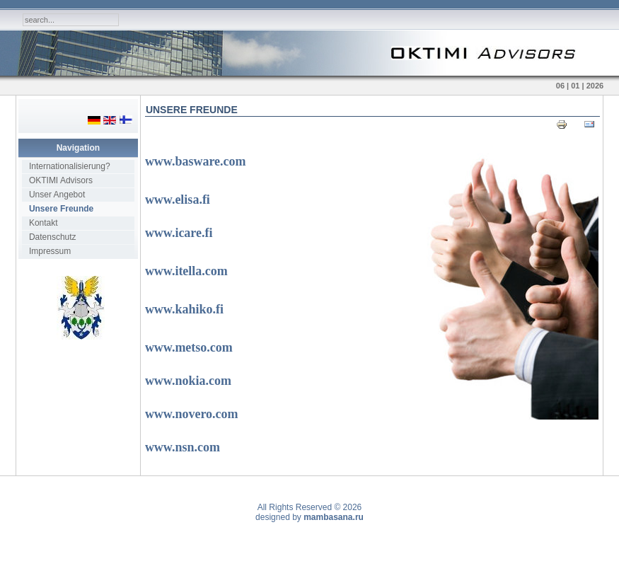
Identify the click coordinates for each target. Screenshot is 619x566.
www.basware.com (195, 161)
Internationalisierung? (69, 166)
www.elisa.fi (177, 199)
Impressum (50, 251)
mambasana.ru (333, 517)
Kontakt (43, 223)
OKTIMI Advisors (61, 180)
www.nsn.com (182, 447)
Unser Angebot (57, 195)
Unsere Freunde (61, 209)
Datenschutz (52, 237)
